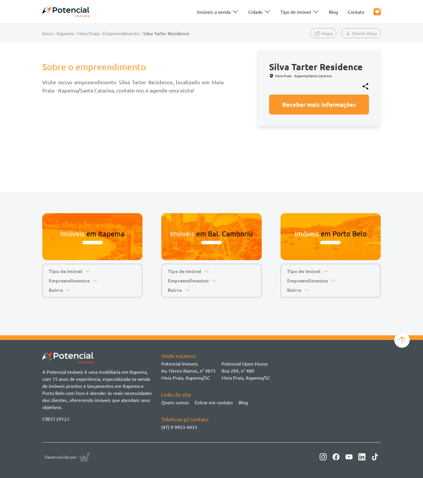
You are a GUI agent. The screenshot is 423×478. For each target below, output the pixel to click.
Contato (356, 12)
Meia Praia (88, 33)
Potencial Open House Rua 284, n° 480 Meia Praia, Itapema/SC (245, 371)
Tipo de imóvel (299, 11)
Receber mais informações (319, 104)
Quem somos (175, 402)
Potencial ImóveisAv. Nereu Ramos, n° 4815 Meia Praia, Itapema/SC (188, 371)
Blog (333, 12)
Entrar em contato (214, 402)
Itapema (65, 33)
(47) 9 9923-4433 (179, 427)
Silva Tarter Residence (166, 33)
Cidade (259, 11)
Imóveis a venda (218, 11)
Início (47, 33)
